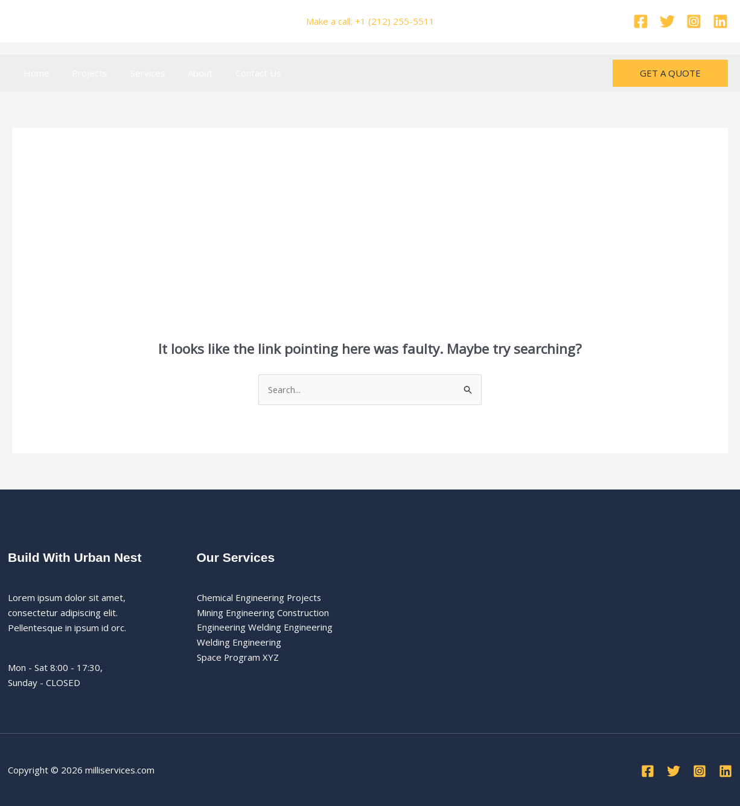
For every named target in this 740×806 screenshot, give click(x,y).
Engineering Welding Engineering (265, 628)
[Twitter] (667, 21)
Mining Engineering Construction (263, 612)
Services (136, 73)
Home (34, 73)
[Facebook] (640, 21)
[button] (670, 73)
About (184, 73)
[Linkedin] (720, 21)
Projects (83, 73)
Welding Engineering (239, 643)
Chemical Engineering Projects (259, 597)
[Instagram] (693, 21)
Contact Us (238, 73)
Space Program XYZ (238, 657)
